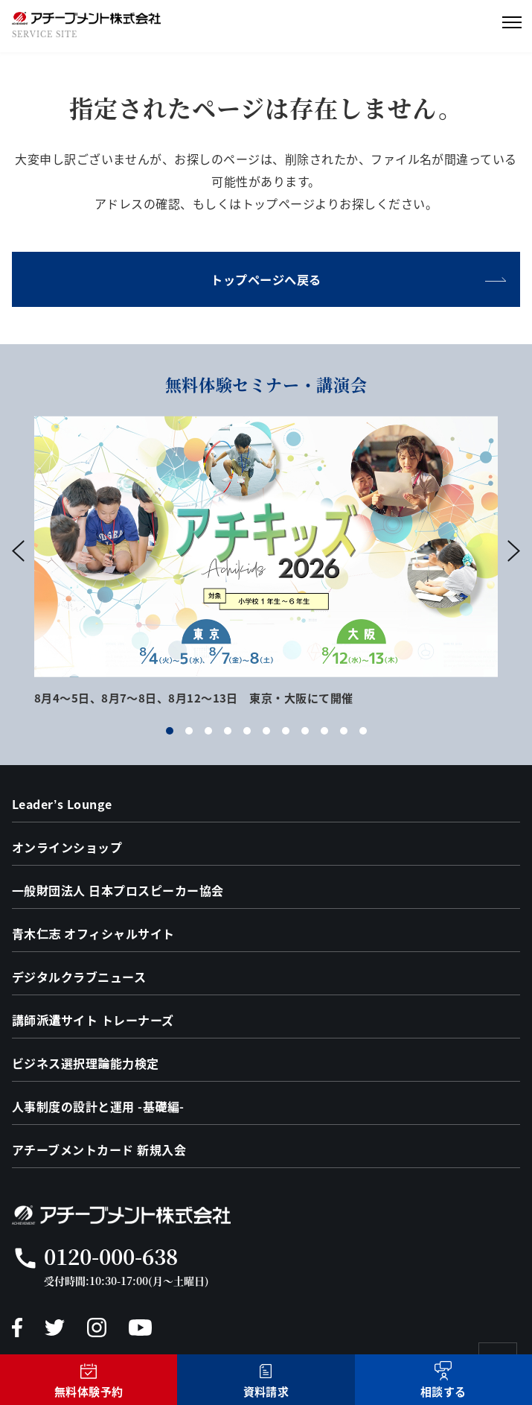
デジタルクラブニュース (79, 977)
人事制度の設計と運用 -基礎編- (98, 1106)
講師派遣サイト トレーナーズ (93, 1020)
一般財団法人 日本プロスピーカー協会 (118, 890)
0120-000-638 (111, 1256)
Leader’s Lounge (62, 804)
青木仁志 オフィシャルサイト (93, 933)
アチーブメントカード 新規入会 (99, 1149)
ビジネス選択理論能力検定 (85, 1063)
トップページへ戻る (266, 279)
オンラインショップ (67, 847)
